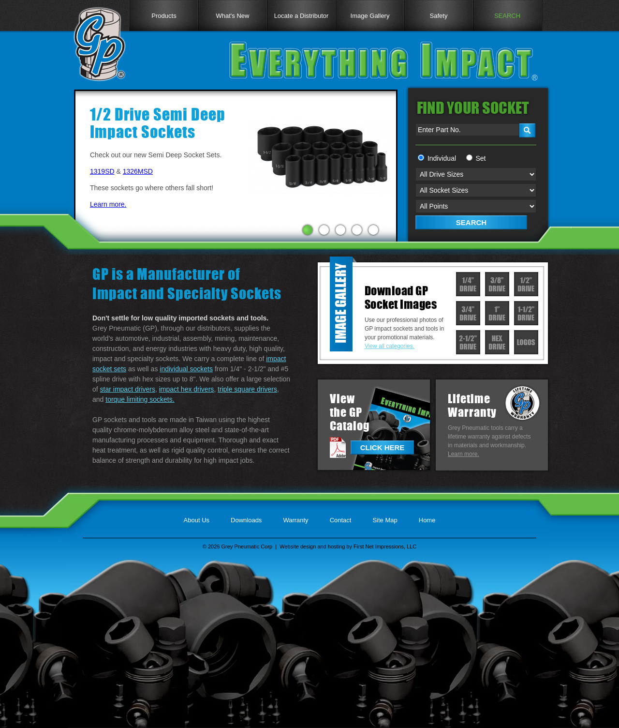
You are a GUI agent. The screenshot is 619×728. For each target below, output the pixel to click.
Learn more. (108, 204)
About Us (196, 520)
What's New (233, 15)
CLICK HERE (382, 447)
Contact (341, 520)
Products (163, 15)
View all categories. (389, 346)
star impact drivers (127, 389)
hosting (336, 546)
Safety (439, 15)
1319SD (102, 171)
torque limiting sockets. (139, 399)
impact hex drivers (186, 389)
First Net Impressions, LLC (385, 546)
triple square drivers (247, 389)
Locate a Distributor (301, 15)
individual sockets (186, 369)
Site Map (384, 520)
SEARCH (507, 15)
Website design (298, 546)
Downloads (246, 520)
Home (427, 520)
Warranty (295, 520)
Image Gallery (370, 15)
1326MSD (138, 171)
